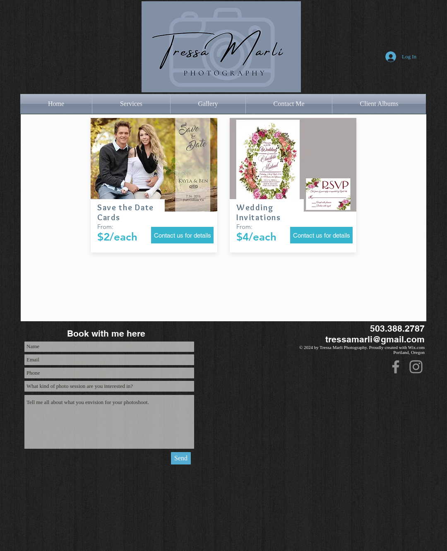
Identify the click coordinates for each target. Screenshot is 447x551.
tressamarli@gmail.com (375, 339)
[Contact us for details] (182, 235)
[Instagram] (416, 366)
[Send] (181, 458)
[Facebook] (395, 366)
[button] (131, 104)
